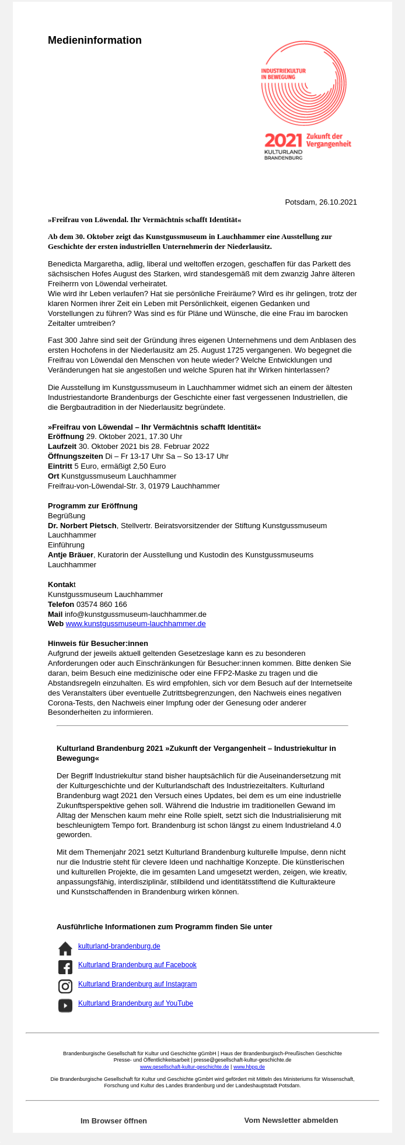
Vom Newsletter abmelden (291, 1120)
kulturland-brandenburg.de (119, 946)
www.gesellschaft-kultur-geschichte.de (184, 1067)
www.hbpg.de (249, 1067)
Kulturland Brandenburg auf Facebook (137, 965)
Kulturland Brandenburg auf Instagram (137, 984)
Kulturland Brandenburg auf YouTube (135, 1003)
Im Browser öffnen (114, 1120)
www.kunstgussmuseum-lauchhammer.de (136, 623)
